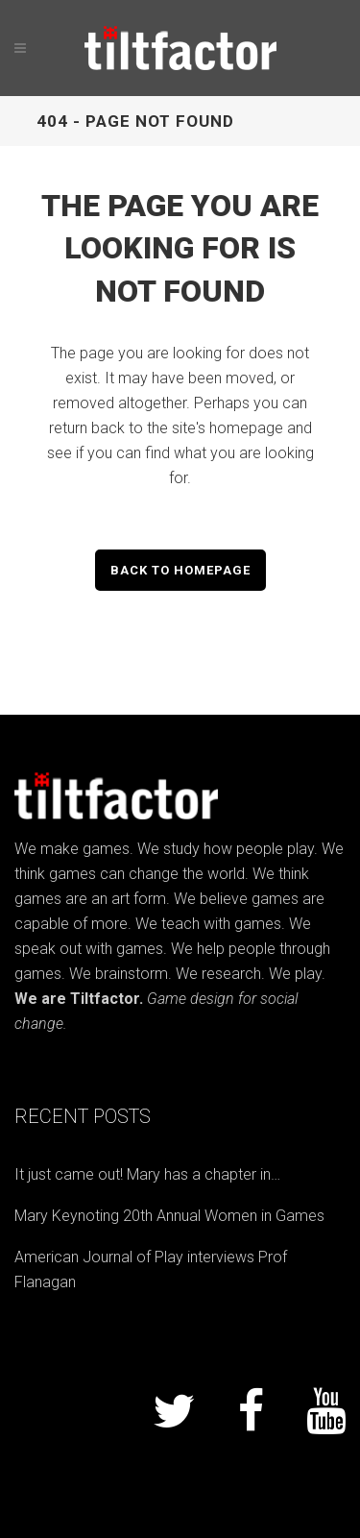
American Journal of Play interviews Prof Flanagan (150, 1269)
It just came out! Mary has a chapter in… (147, 1174)
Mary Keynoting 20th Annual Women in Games (169, 1216)
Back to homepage (180, 570)
